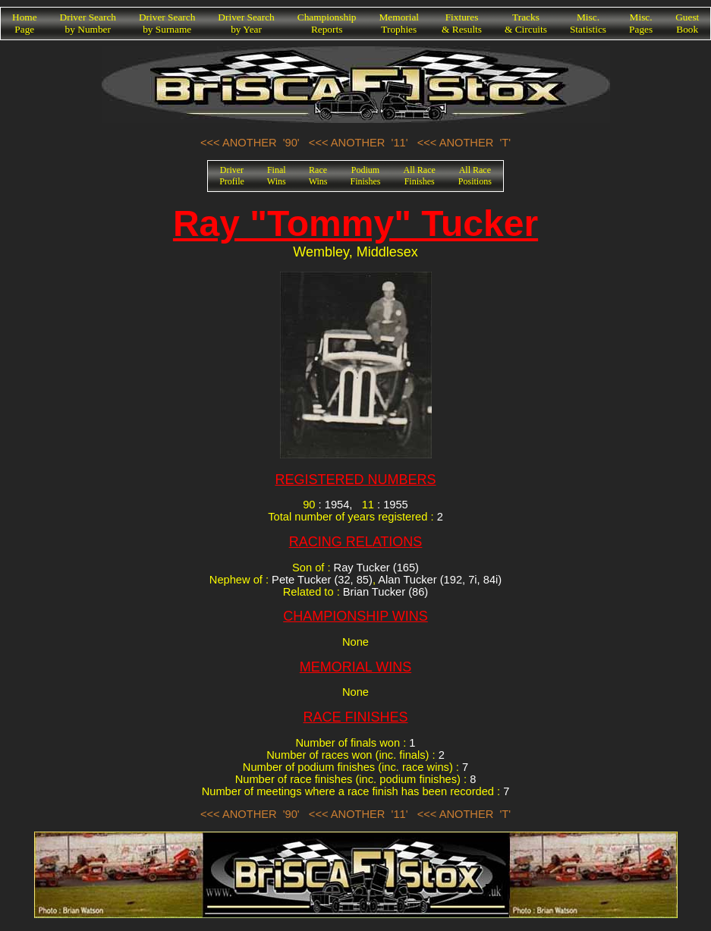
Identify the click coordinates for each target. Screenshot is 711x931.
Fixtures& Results (462, 23)
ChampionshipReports (327, 23)
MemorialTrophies (399, 23)
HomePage (24, 23)
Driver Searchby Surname (167, 23)
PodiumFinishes (366, 176)
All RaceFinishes (420, 176)
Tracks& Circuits (526, 23)
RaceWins (318, 176)
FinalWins (276, 176)
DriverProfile (231, 176)
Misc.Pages (641, 23)
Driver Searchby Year (246, 23)
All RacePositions (475, 176)
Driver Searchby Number (88, 23)
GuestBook (687, 23)
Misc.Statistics (588, 23)
